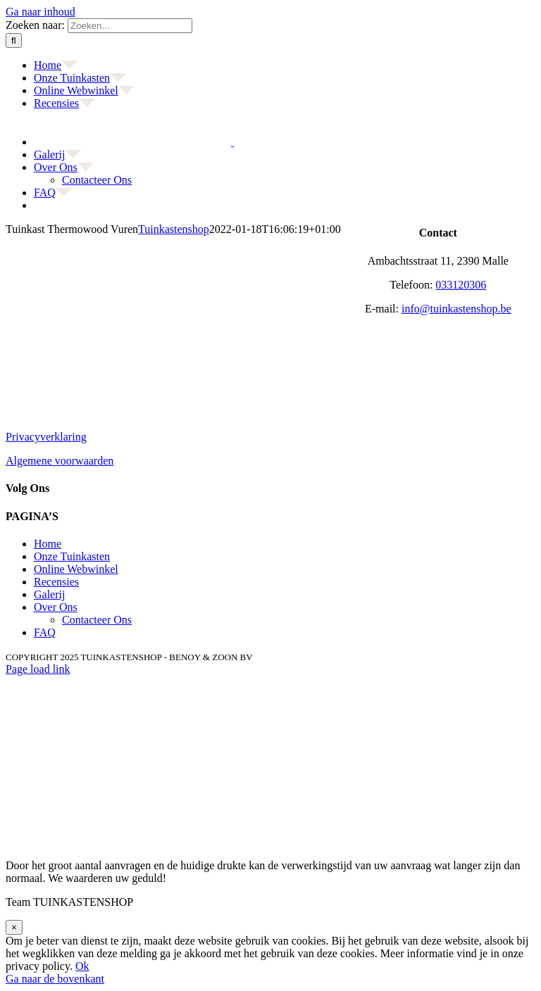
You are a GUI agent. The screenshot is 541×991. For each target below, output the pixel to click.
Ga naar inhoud (40, 12)
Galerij (49, 594)
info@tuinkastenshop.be (456, 309)
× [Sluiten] (14, 927)
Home (47, 544)
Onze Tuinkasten (72, 556)
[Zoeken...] (130, 25)
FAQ (45, 632)
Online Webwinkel (76, 569)
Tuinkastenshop (173, 229)
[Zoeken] (14, 40)
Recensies (56, 582)
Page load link (38, 669)
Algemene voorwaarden (59, 461)
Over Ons (55, 607)
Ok (82, 966)
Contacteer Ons (97, 620)
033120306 (460, 285)
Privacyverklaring (46, 437)
